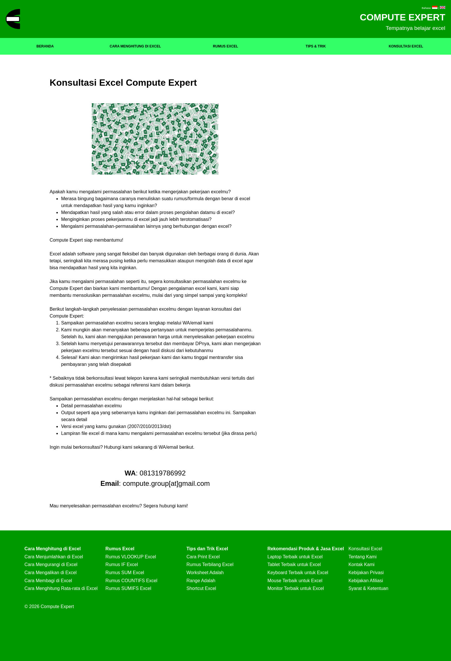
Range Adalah (200, 580)
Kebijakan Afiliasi (365, 580)
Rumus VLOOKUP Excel (131, 556)
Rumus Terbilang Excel (209, 564)
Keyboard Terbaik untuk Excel (297, 572)
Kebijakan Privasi (366, 572)
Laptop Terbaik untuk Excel (295, 556)
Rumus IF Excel (122, 564)
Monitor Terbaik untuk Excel (295, 588)
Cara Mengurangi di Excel (50, 564)
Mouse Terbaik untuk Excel (294, 580)
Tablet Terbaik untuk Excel (294, 564)
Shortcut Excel (201, 588)
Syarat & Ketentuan (368, 588)
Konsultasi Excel (365, 548)
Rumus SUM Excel (125, 572)
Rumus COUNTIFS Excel (131, 580)
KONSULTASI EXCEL (406, 46)
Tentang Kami (362, 556)
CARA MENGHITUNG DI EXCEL (135, 46)
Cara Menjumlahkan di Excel (53, 556)
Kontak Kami (361, 564)
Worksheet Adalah (205, 572)
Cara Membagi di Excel (48, 580)
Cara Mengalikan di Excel (50, 572)
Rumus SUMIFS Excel (128, 588)
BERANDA (45, 46)
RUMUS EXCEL (225, 46)
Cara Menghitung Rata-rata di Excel (61, 588)
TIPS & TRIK (316, 46)
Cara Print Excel (203, 556)
